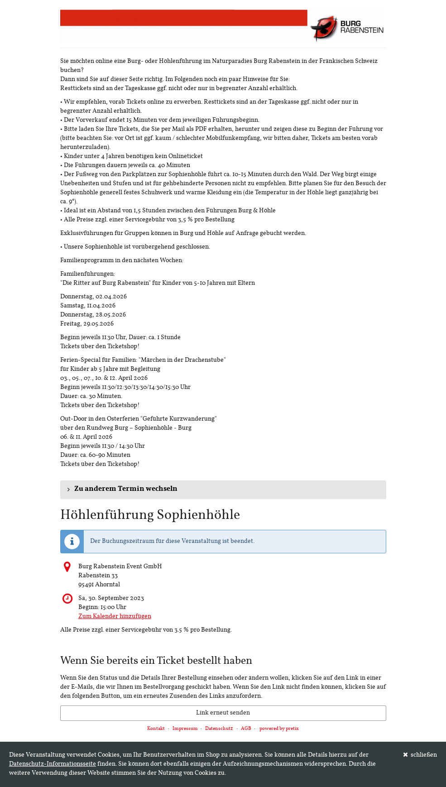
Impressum (185, 728)
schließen (420, 754)
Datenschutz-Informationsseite (52, 764)
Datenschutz (219, 728)
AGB (246, 728)
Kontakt (156, 728)
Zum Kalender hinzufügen (114, 616)
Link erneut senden (223, 713)
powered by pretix (279, 728)
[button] (223, 489)
